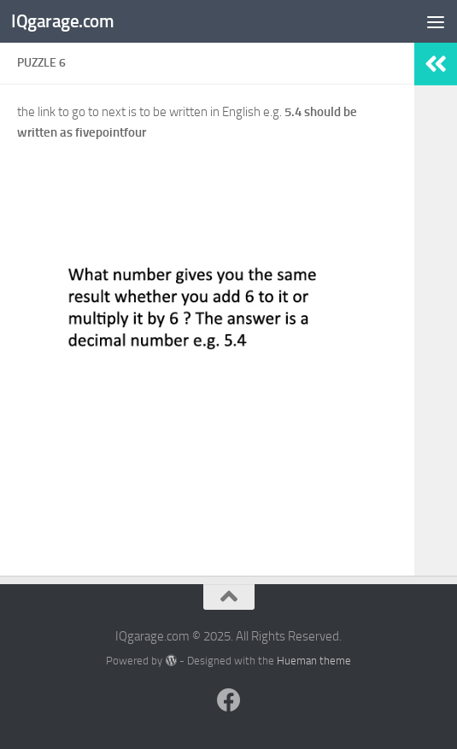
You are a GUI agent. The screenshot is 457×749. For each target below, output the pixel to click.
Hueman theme (314, 660)
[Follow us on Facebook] (229, 700)
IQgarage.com (62, 21)
